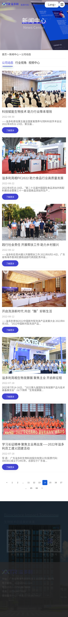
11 (28, 482)
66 (37, 488)
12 (34, 482)
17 (61, 482)
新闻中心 (14, 54)
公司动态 (26, 54)
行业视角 (21, 63)
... (23, 482)
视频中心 (34, 63)
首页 (4, 54)
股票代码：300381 (29, 4)
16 (56, 482)
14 (45, 482)
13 (39, 482)
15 (50, 482)
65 (31, 488)
